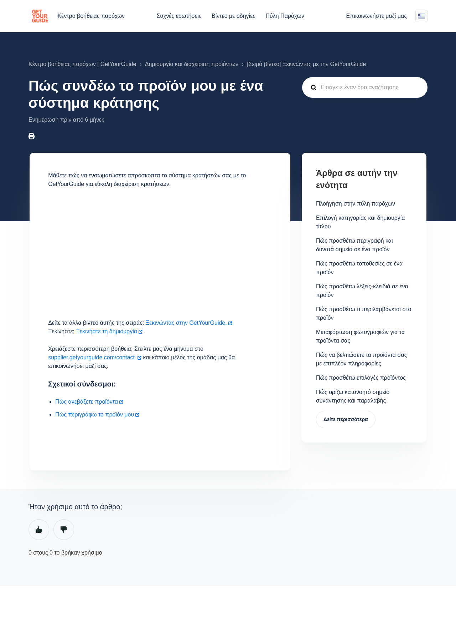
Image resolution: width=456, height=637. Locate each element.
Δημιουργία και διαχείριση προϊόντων (191, 64)
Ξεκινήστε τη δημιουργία (106, 331)
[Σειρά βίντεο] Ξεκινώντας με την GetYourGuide (306, 64)
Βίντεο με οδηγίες (233, 16)
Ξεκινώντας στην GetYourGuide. (186, 323)
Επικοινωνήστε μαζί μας (376, 16)
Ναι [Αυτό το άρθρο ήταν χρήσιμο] (38, 529)
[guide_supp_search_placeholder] (365, 87)
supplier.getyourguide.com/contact (92, 357)
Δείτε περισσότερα (345, 419)
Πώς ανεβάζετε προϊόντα (86, 402)
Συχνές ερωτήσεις (178, 16)
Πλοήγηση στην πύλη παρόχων (355, 204)
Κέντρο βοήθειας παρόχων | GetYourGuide (82, 64)
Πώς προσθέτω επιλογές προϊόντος (361, 378)
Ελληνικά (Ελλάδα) (421, 16)
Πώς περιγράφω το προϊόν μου (94, 414)
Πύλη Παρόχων (284, 16)
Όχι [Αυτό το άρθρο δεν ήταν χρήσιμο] (63, 529)
